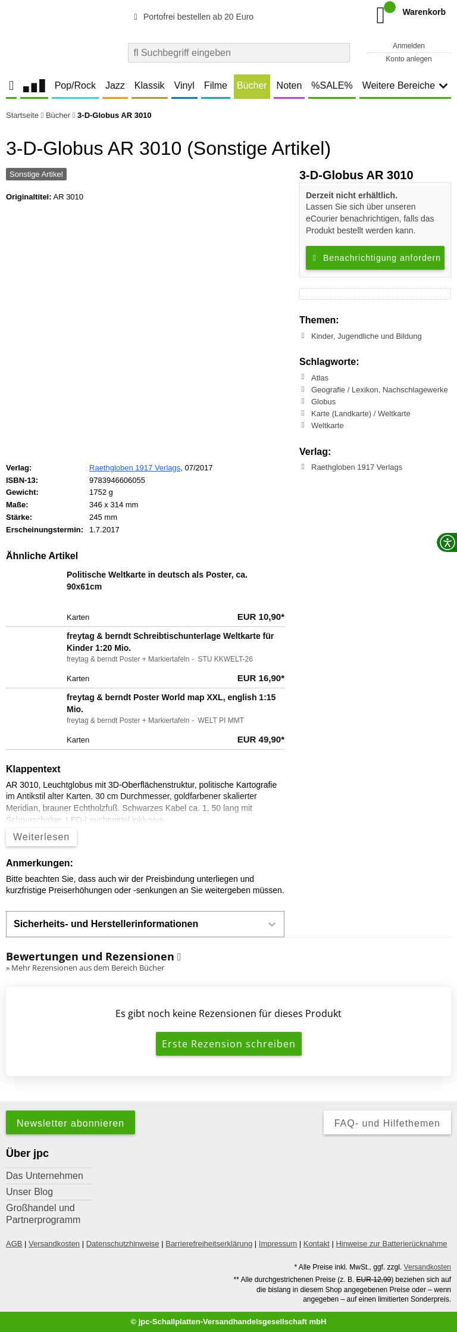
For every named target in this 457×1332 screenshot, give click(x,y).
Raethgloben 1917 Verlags (356, 467)
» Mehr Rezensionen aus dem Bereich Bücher (85, 967)
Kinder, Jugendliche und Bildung (366, 336)
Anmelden (409, 46)
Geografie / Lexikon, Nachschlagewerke (379, 389)
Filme (215, 85)
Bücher (252, 85)
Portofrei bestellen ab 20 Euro (191, 16)
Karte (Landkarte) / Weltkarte (361, 413)
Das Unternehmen (44, 1176)
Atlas (319, 377)
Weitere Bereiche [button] (405, 85)
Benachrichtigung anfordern (375, 258)
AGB (14, 1243)
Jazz (115, 85)
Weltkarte (327, 425)
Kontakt (316, 1243)
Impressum (278, 1243)
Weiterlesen (41, 837)
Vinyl (184, 85)
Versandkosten (54, 1243)
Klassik (149, 85)
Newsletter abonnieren (70, 1123)
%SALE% (331, 85)
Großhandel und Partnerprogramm (43, 1214)
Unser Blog (29, 1192)
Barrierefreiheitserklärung (208, 1243)
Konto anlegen (408, 59)
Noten (289, 85)
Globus (323, 401)
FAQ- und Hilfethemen (387, 1123)
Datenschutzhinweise (122, 1243)
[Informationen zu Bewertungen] (179, 957)
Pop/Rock (75, 85)
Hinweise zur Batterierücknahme (391, 1243)
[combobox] (239, 53)
